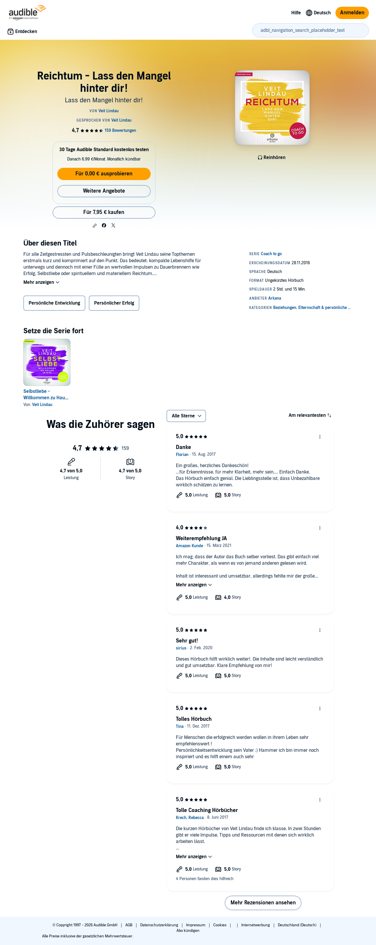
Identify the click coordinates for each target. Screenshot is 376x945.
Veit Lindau (42, 404)
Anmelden (352, 13)
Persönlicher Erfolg (114, 303)
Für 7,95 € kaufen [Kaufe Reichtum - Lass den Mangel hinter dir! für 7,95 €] (103, 212)
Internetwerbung (256, 925)
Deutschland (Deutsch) (297, 925)
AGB (129, 925)
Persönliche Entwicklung (54, 303)
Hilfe (296, 13)
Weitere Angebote (104, 191)
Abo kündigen (188, 930)
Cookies (220, 925)
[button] (94, 225)
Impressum (196, 925)
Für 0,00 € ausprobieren (103, 174)
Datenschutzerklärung (159, 925)
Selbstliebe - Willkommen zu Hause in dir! (46, 397)
